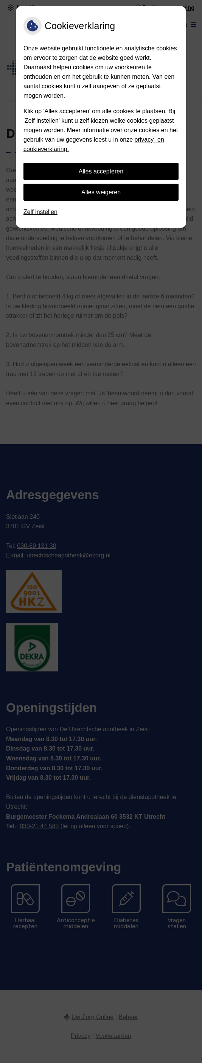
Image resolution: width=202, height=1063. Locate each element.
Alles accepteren (101, 171)
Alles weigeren (101, 192)
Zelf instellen (40, 212)
